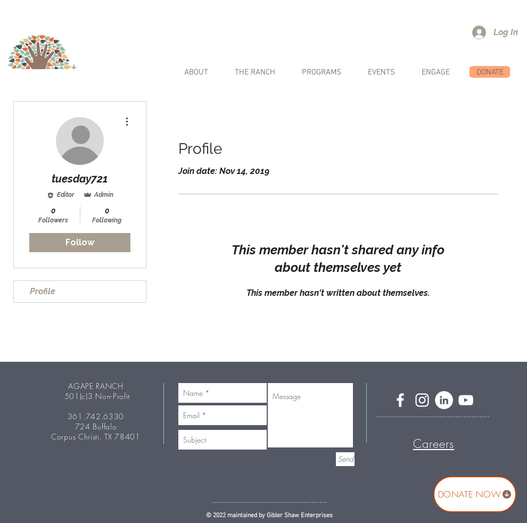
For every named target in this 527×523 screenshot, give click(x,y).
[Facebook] (400, 400)
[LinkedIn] (444, 400)
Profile (42, 291)
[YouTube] (466, 400)
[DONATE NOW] (474, 494)
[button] (255, 72)
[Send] (345, 459)
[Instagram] (422, 400)
